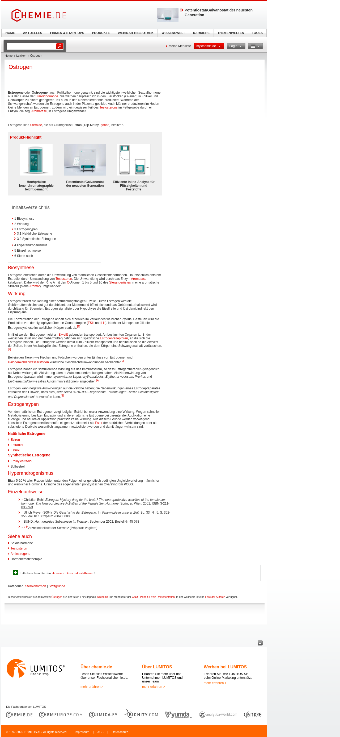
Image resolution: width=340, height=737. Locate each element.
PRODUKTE (101, 33)
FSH (91, 323)
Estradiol (17, 445)
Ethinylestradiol (21, 461)
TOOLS (257, 33)
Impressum (82, 732)
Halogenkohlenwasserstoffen (28, 362)
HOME (10, 33)
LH (103, 323)
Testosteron (64, 279)
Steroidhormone (46, 96)
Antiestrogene (20, 554)
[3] (122, 361)
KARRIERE (201, 33)
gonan (104, 125)
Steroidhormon (35, 586)
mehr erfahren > (91, 687)
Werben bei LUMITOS (225, 667)
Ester (99, 423)
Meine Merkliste (180, 46)
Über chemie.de (96, 667)
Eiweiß (63, 334)
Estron (15, 440)
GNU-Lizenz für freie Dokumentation (153, 597)
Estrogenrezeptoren (114, 338)
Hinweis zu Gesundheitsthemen (73, 573)
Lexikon (21, 55)
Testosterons (108, 107)
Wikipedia (102, 597)
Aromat (34, 286)
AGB (100, 732)
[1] (78, 326)
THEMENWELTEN (231, 33)
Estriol (15, 450)
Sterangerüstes (120, 282)
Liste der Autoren (215, 597)
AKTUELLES (32, 33)
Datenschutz (120, 732)
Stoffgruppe (57, 586)
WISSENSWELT (173, 33)
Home (8, 55)
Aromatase (39, 111)
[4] (97, 380)
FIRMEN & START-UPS (67, 33)
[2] (9, 349)
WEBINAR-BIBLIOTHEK (136, 33)
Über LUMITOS (157, 667)
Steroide (36, 125)
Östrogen (56, 597)
